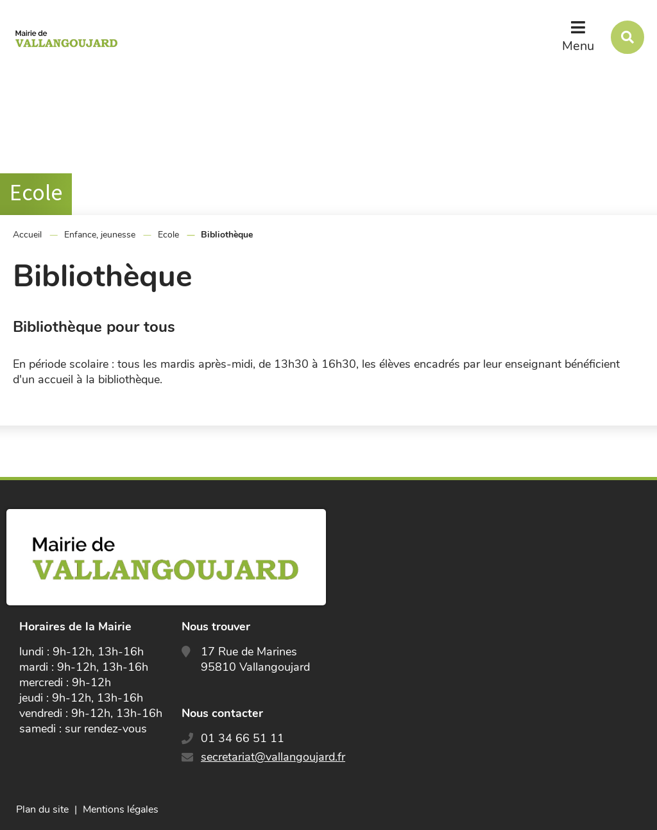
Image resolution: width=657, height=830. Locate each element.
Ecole (168, 235)
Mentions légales (120, 809)
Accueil (27, 235)
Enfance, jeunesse (99, 235)
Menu (578, 46)
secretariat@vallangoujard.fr (273, 757)
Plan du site (42, 809)
